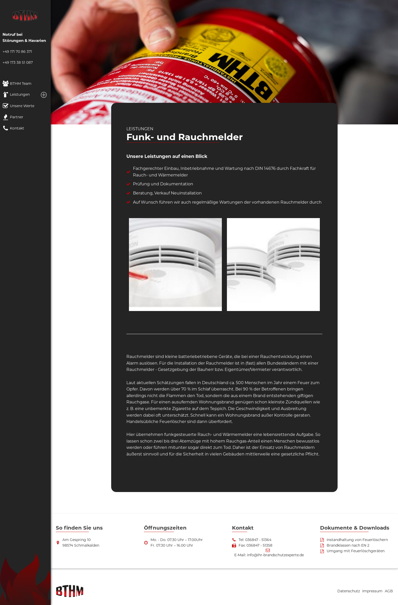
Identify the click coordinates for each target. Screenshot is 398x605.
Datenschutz (349, 591)
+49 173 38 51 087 (18, 62)
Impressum (373, 591)
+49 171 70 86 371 (17, 51)
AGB (389, 591)
